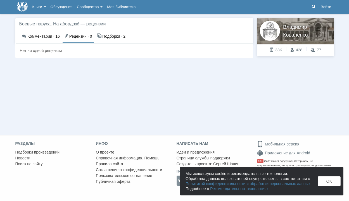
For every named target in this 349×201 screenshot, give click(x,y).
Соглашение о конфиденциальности (129, 170)
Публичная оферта (113, 181)
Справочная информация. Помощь (128, 158)
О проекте (105, 152)
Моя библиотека (121, 7)
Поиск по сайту (29, 164)
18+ (260, 160)
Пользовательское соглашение (124, 175)
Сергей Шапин (226, 164)
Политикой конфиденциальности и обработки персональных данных (248, 183)
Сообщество (90, 7)
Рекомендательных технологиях (239, 188)
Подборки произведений (37, 152)
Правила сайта (109, 164)
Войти (326, 7)
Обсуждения (61, 7)
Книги (39, 7)
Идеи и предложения (196, 152)
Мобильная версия (278, 144)
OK (329, 181)
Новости (22, 158)
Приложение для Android (283, 153)
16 (41, 36)
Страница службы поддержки (203, 158)
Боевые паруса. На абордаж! (49, 23)
